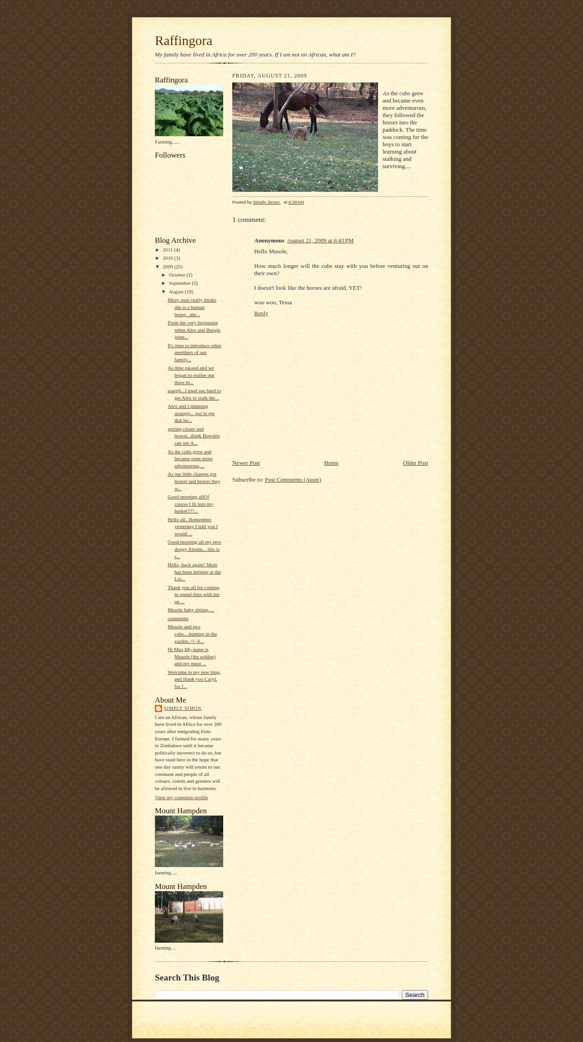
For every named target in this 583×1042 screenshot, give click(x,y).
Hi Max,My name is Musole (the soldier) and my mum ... (192, 656)
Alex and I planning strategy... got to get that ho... (191, 413)
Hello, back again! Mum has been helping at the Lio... (194, 571)
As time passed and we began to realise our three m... (191, 375)
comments (178, 618)
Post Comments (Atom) (293, 479)
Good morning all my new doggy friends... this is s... (194, 549)
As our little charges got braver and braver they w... (194, 481)
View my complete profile (181, 797)
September (180, 283)
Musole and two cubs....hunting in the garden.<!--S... (192, 633)
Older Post (415, 462)
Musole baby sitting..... (191, 609)
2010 (168, 258)
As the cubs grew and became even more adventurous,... (190, 458)
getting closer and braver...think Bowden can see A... (194, 436)
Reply (261, 313)
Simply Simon (182, 708)
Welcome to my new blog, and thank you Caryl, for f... (194, 679)
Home (331, 462)
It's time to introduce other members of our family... (194, 352)
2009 (168, 266)
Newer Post (246, 462)
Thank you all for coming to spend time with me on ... (194, 594)
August (177, 291)
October (178, 274)
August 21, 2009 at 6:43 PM (320, 240)
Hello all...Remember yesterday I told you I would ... (193, 526)
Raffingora (183, 40)
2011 (168, 249)
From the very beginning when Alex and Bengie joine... (194, 329)
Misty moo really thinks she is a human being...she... (192, 307)
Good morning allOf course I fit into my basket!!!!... (191, 503)
